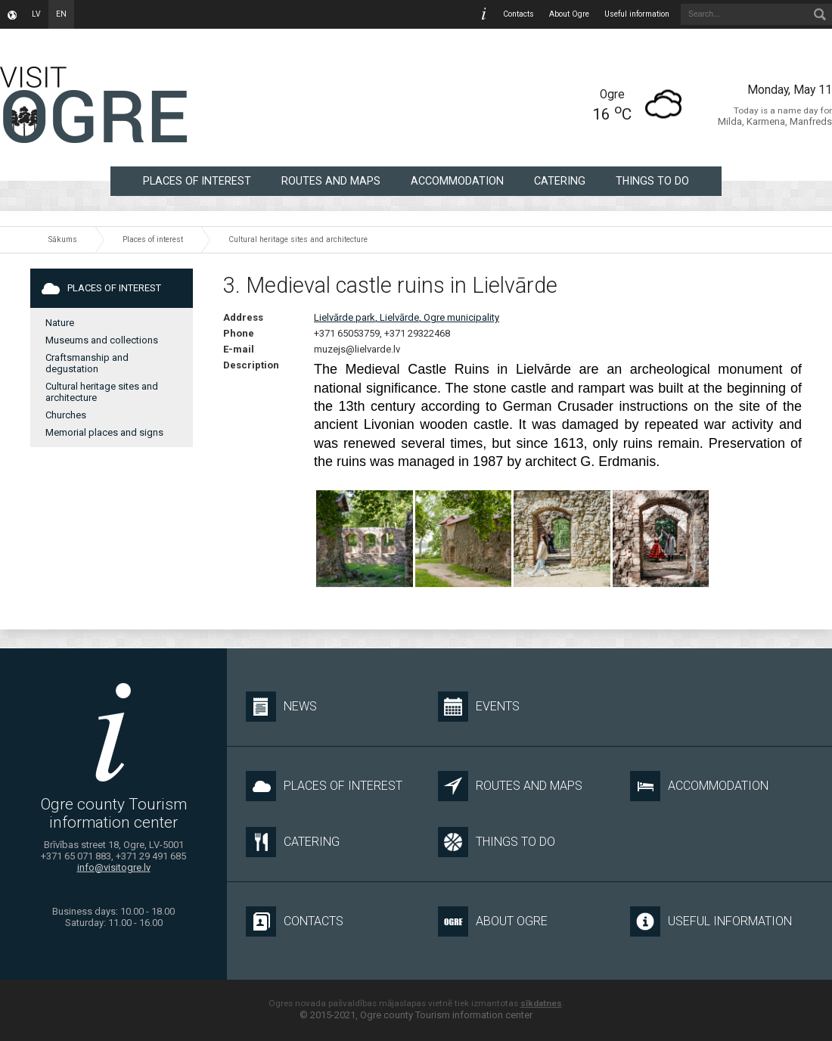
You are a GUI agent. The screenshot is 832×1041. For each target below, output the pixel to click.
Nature (59, 322)
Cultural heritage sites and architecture (298, 239)
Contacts (518, 14)
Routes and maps (330, 181)
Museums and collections (101, 340)
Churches (65, 415)
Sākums (62, 239)
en (61, 14)
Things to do (652, 181)
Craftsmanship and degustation (87, 363)
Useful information (636, 14)
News (281, 706)
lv (36, 14)
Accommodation (457, 181)
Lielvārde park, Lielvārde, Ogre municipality (406, 317)
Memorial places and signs (104, 432)
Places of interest (197, 181)
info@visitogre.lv (114, 867)
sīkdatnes (541, 1003)
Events (479, 706)
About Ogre (569, 14)
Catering (559, 181)
